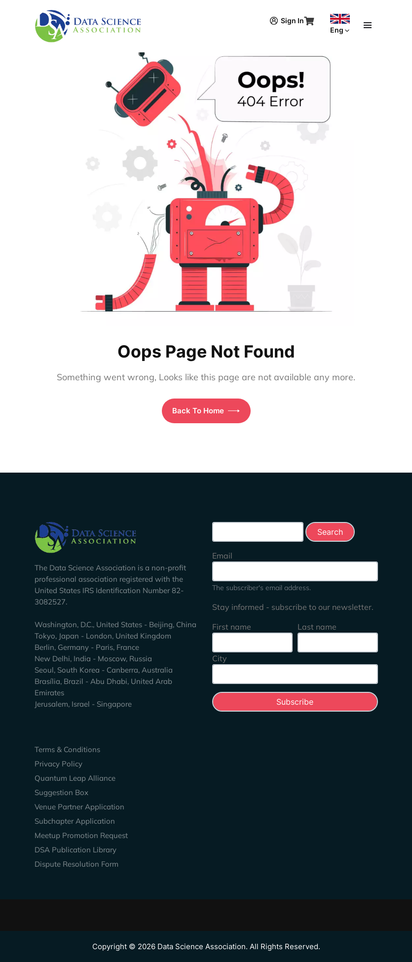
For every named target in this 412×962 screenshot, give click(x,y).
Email (222, 556)
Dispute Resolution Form (76, 864)
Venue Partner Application (79, 806)
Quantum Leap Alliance (75, 778)
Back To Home (206, 410)
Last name (317, 627)
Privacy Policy (58, 763)
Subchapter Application (75, 821)
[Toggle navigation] (367, 24)
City (219, 658)
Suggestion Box (61, 792)
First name (231, 627)
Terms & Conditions (67, 749)
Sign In (287, 20)
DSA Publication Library (75, 849)
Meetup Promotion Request (81, 835)
